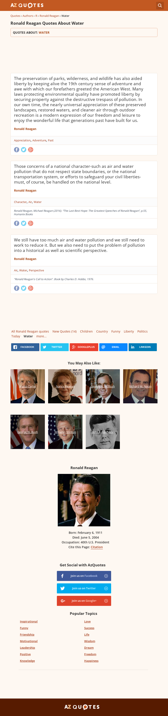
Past (51, 140)
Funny (115, 331)
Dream (89, 648)
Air (30, 202)
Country (102, 331)
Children (86, 331)
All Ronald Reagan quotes (30, 331)
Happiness (91, 661)
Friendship (27, 634)
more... (41, 336)
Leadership (27, 648)
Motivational (29, 641)
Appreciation (22, 140)
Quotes (15, 16)
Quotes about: (84, 32)
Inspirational (29, 621)
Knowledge (27, 661)
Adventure (39, 140)
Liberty (129, 331)
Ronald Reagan (49, 16)
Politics (142, 331)
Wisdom (89, 641)
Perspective (36, 270)
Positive (25, 654)
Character (20, 202)
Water (38, 202)
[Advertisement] (84, 54)
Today (15, 336)
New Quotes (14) (64, 331)
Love (87, 621)
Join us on (84, 576)
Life (86, 634)
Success (89, 628)
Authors (28, 16)
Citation (97, 547)
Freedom (90, 654)
